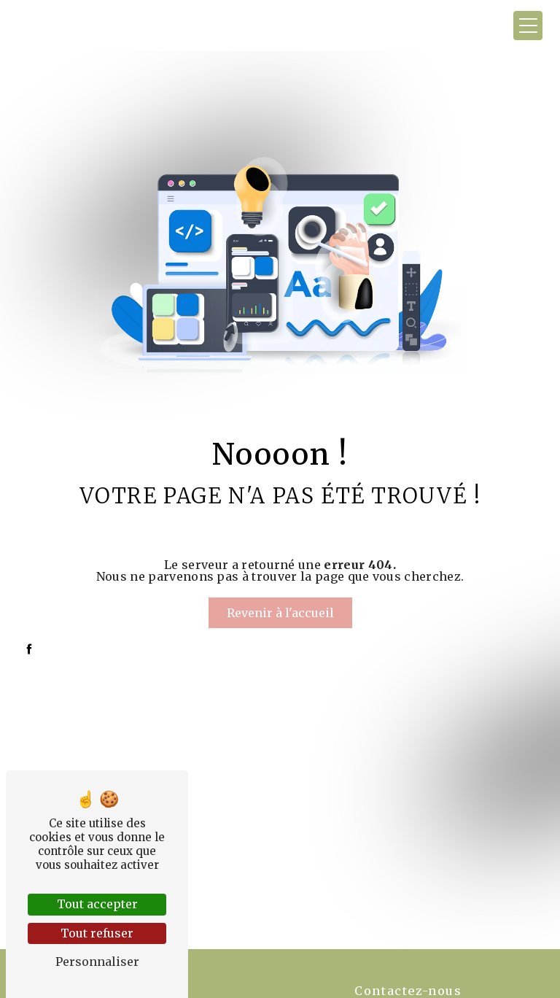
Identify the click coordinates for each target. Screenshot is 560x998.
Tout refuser (97, 933)
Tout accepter (97, 904)
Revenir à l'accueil (280, 613)
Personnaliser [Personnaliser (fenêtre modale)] (97, 961)
